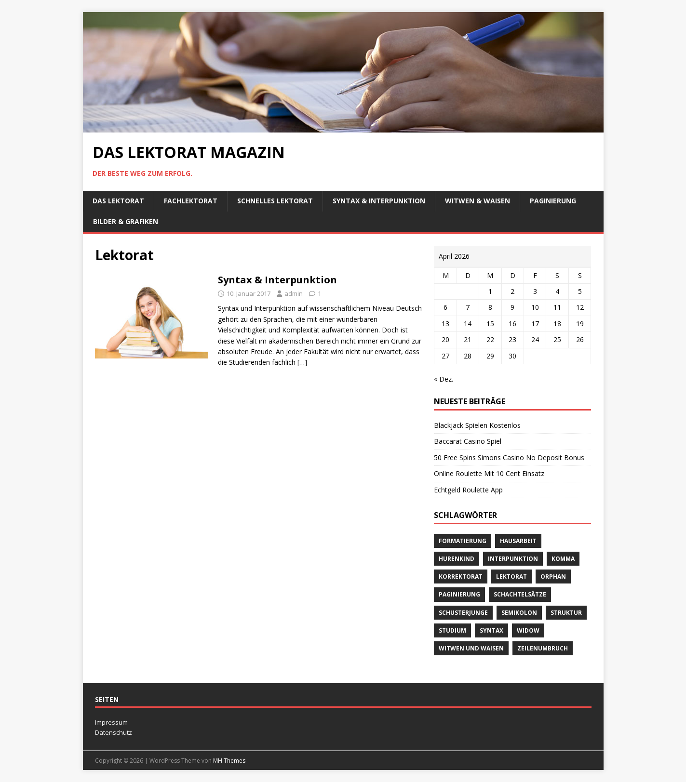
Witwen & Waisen (477, 200)
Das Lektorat (118, 200)
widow (528, 630)
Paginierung (553, 200)
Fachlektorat (190, 200)
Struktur (566, 613)
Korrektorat (461, 576)
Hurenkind (456, 559)
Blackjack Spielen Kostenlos (477, 425)
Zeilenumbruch (542, 648)
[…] (302, 362)
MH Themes (229, 760)
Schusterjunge (463, 613)
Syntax (491, 630)
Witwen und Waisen (471, 648)
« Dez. (443, 379)
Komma (563, 559)
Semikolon (519, 613)
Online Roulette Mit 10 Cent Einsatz (489, 473)
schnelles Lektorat (275, 200)
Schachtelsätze (520, 594)
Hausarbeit (518, 541)
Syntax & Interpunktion (379, 200)
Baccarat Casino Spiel (467, 441)
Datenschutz (113, 732)
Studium (452, 630)
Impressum (111, 722)
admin (293, 293)
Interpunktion (513, 559)
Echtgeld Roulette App (468, 489)
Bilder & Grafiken (125, 221)
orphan (553, 576)
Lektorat (511, 576)
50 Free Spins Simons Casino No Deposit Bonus (509, 457)
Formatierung (462, 541)
